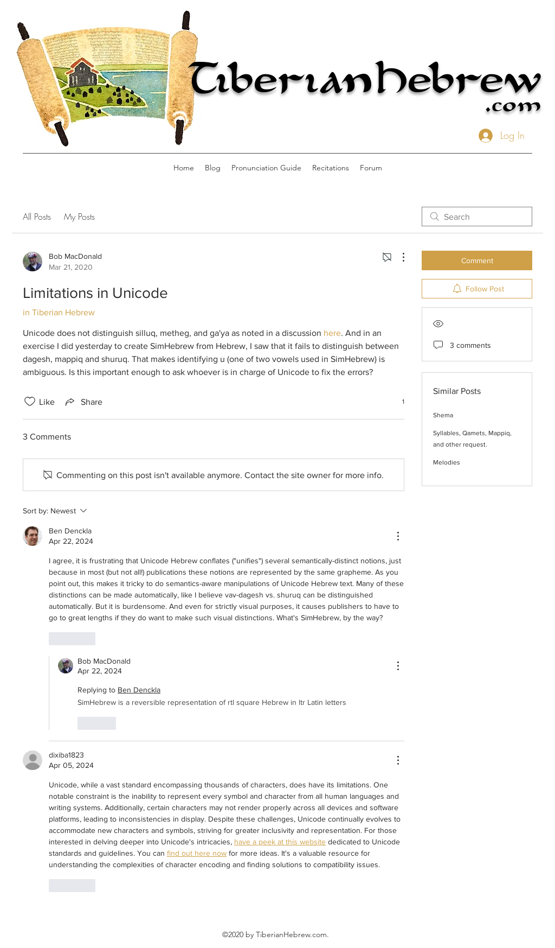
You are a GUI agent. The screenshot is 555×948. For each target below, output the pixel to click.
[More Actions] (397, 257)
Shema (443, 415)
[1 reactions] (397, 401)
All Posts (37, 216)
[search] (477, 216)
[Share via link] (82, 401)
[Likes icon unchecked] (30, 401)
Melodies (446, 462)
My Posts (79, 216)
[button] (266, 168)
